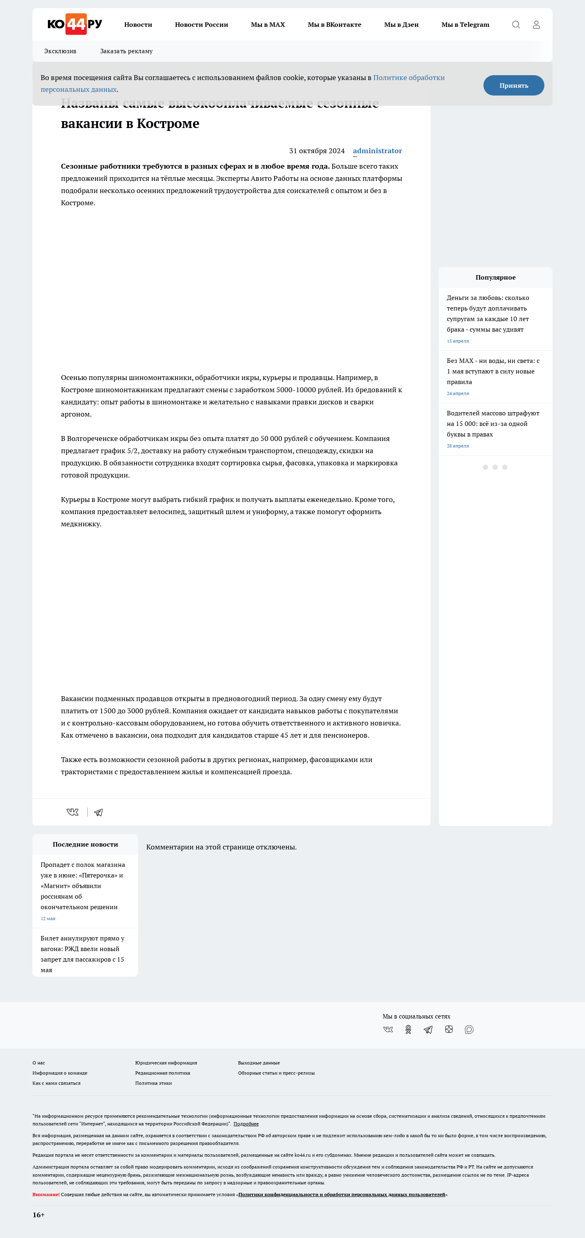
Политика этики (153, 1083)
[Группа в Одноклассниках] (408, 1029)
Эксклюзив (60, 51)
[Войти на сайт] (536, 24)
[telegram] (101, 812)
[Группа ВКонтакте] (388, 1029)
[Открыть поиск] (516, 24)
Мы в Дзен (401, 24)
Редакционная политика (162, 1073)
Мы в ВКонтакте (335, 24)
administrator (377, 150)
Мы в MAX (268, 24)
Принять (514, 85)
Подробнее (246, 1124)
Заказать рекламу (126, 51)
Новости (138, 24)
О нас (38, 1063)
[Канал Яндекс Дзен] (449, 1029)
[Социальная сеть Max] (469, 1029)
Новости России (201, 24)
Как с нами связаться (56, 1083)
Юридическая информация (166, 1063)
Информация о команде (59, 1073)
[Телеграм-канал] (428, 1029)
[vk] (73, 812)
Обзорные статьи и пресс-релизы (276, 1073)
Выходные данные (259, 1063)
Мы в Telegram (466, 24)
